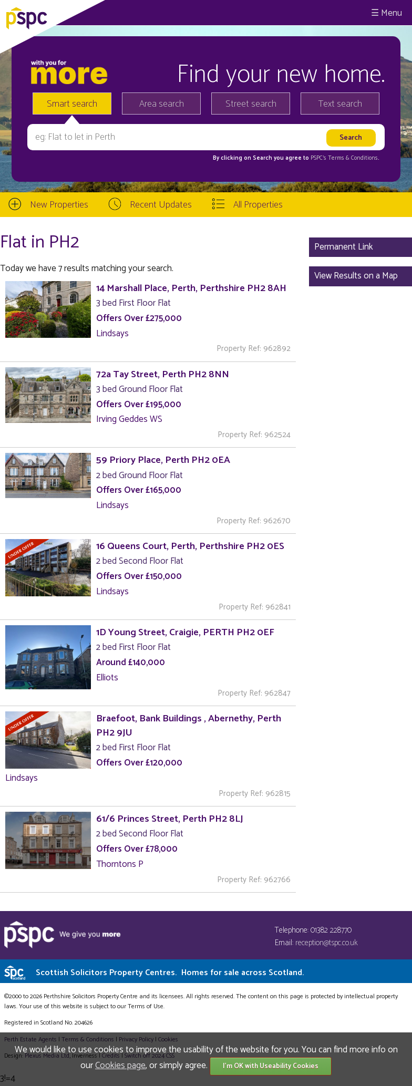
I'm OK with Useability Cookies (270, 1066)
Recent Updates (161, 205)
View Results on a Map (356, 275)
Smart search (72, 104)
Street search (250, 104)
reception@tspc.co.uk (326, 942)
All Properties (258, 205)
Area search (161, 104)
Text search (340, 104)
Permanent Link (343, 247)
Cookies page (120, 1065)
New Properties (59, 205)
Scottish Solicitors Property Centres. (170, 973)
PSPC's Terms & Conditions (344, 158)
